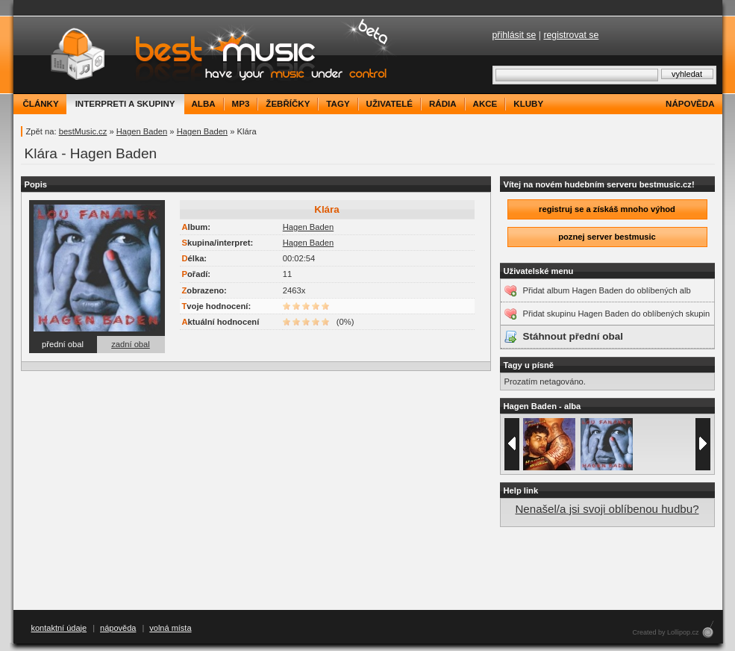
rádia (443, 103)
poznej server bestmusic (607, 236)
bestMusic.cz (83, 131)
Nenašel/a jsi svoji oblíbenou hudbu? (606, 508)
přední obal (63, 344)
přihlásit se (514, 35)
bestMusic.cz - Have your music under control (207, 54)
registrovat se (570, 35)
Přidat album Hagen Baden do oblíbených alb (607, 290)
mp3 (241, 103)
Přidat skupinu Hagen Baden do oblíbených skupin (616, 313)
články (41, 103)
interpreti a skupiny (125, 103)
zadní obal (130, 344)
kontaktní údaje (59, 627)
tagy (337, 103)
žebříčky (288, 103)
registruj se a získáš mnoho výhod (607, 209)
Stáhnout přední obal (573, 336)
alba (204, 103)
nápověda (690, 103)
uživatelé (389, 103)
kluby (528, 103)
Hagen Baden (141, 131)
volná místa (170, 627)
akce (485, 103)
